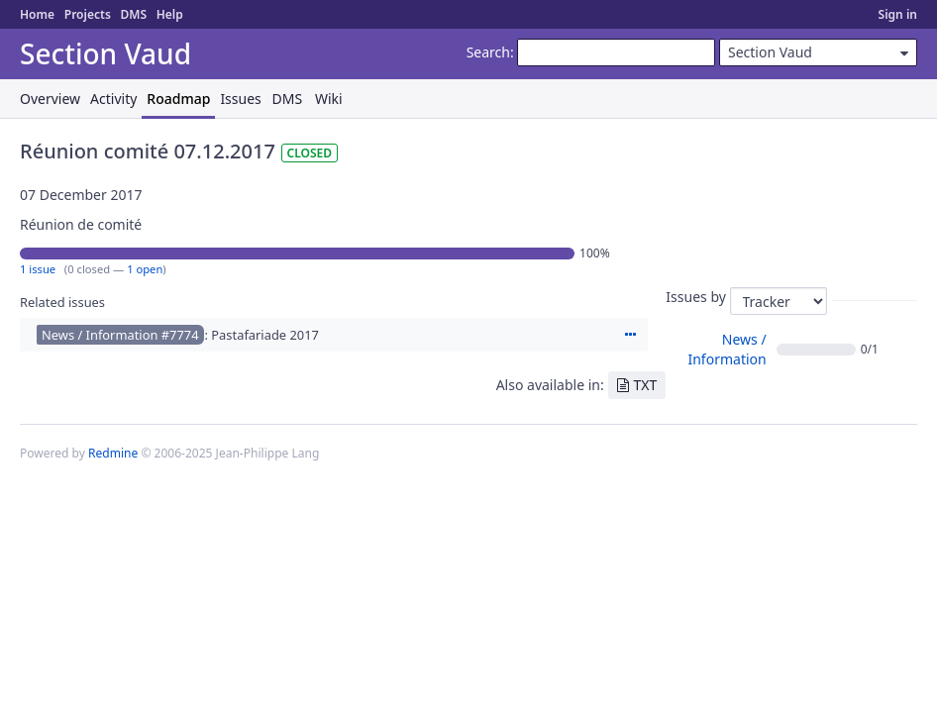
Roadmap (178, 98)
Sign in (898, 14)
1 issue (37, 268)
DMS (133, 14)
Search (488, 52)
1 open (144, 268)
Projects (87, 14)
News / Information (726, 349)
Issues (240, 98)
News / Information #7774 (120, 335)
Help (169, 14)
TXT (646, 384)
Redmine (113, 453)
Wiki (329, 98)
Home (37, 14)
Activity (113, 98)
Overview (50, 98)
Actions (630, 335)
